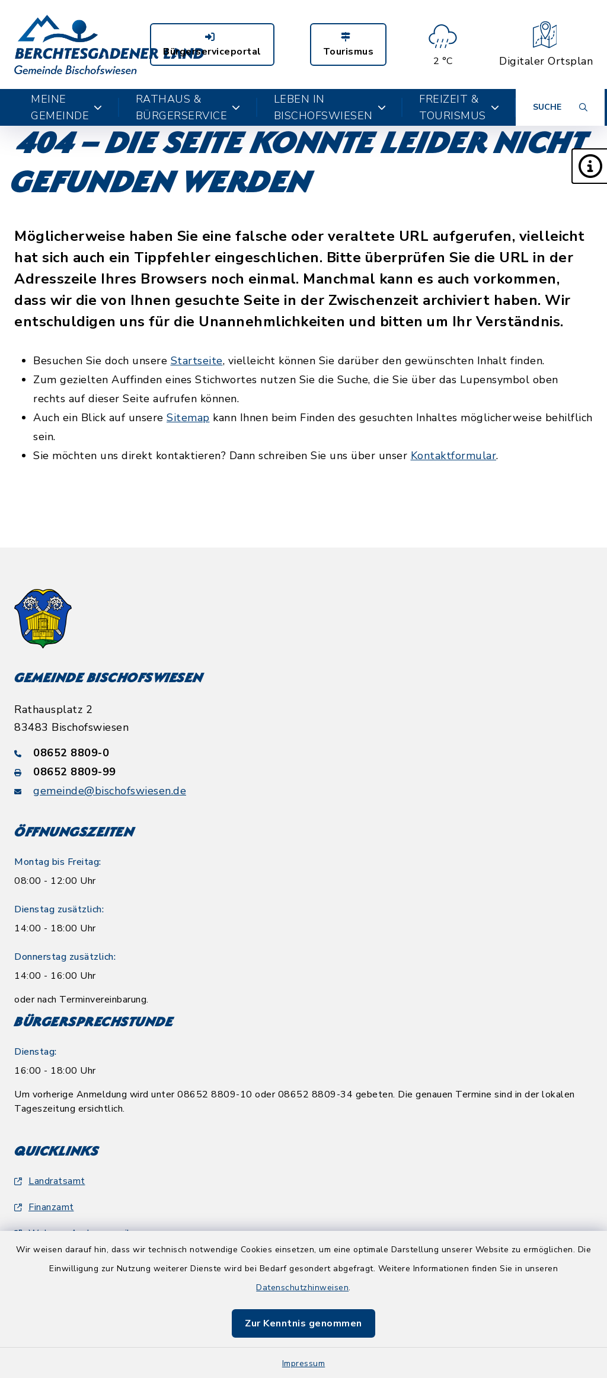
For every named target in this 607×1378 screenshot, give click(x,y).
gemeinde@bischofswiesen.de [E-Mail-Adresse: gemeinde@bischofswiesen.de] (109, 791)
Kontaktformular (454, 455)
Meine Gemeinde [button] (67, 107)
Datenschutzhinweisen (302, 1287)
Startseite (197, 361)
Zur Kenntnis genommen (303, 1323)
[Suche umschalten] (560, 107)
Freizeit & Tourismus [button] (459, 107)
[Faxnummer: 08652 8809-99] (303, 772)
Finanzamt (44, 1207)
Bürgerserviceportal (212, 45)
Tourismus (348, 45)
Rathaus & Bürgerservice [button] (188, 107)
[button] (589, 166)
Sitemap (188, 417)
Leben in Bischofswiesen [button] (330, 107)
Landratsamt (49, 1181)
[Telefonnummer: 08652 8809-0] (303, 753)
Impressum (303, 1363)
